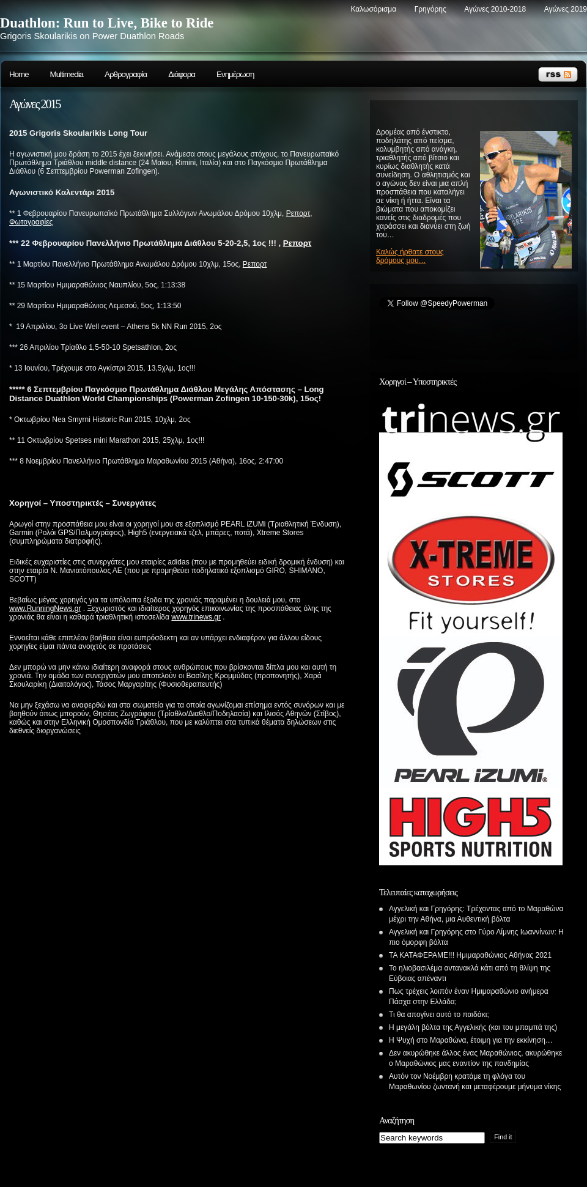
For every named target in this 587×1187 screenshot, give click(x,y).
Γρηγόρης (430, 9)
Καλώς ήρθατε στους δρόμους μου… (410, 256)
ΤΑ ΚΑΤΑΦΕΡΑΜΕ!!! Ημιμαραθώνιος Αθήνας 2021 (470, 955)
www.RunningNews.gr (45, 608)
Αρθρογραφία (126, 74)
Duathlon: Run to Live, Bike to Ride (106, 23)
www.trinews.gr (196, 617)
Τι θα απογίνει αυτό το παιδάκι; (439, 1014)
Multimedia (66, 74)
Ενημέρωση (235, 74)
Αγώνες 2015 (34, 104)
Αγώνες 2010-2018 (495, 9)
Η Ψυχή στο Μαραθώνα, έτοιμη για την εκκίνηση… (471, 1040)
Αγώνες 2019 (565, 9)
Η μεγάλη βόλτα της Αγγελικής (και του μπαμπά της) (473, 1027)
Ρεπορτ (298, 213)
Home (19, 74)
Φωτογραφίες (31, 222)
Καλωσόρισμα (373, 9)
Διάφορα (181, 74)
